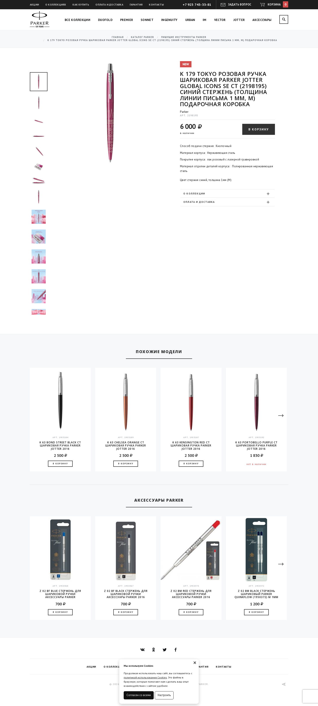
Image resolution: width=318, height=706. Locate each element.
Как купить (80, 4)
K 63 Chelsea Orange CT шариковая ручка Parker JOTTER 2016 (125, 445)
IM (204, 20)
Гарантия (136, 4)
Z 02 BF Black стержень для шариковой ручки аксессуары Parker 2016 (126, 594)
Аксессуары (261, 20)
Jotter (239, 20)
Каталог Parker (142, 37)
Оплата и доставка (109, 4)
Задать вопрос (240, 4)
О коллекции (227, 193)
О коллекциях (55, 4)
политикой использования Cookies (145, 677)
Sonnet (147, 20)
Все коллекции (77, 20)
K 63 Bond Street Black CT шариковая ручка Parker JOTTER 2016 (60, 445)
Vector (220, 20)
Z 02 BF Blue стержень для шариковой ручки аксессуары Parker (60, 594)
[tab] (227, 193)
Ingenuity (169, 20)
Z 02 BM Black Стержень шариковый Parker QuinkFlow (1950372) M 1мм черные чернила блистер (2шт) (256, 594)
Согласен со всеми (139, 695)
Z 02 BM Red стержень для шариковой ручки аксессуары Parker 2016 (191, 594)
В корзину (258, 129)
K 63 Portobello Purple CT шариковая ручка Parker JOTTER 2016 (256, 445)
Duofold (105, 20)
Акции (34, 4)
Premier (126, 20)
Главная (118, 37)
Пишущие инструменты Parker (183, 37)
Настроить (164, 695)
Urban (190, 20)
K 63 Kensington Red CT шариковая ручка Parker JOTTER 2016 (191, 445)
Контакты (156, 4)
